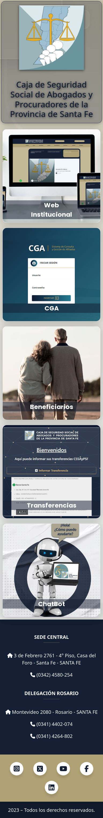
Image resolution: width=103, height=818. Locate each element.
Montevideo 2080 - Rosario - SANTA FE (55, 712)
